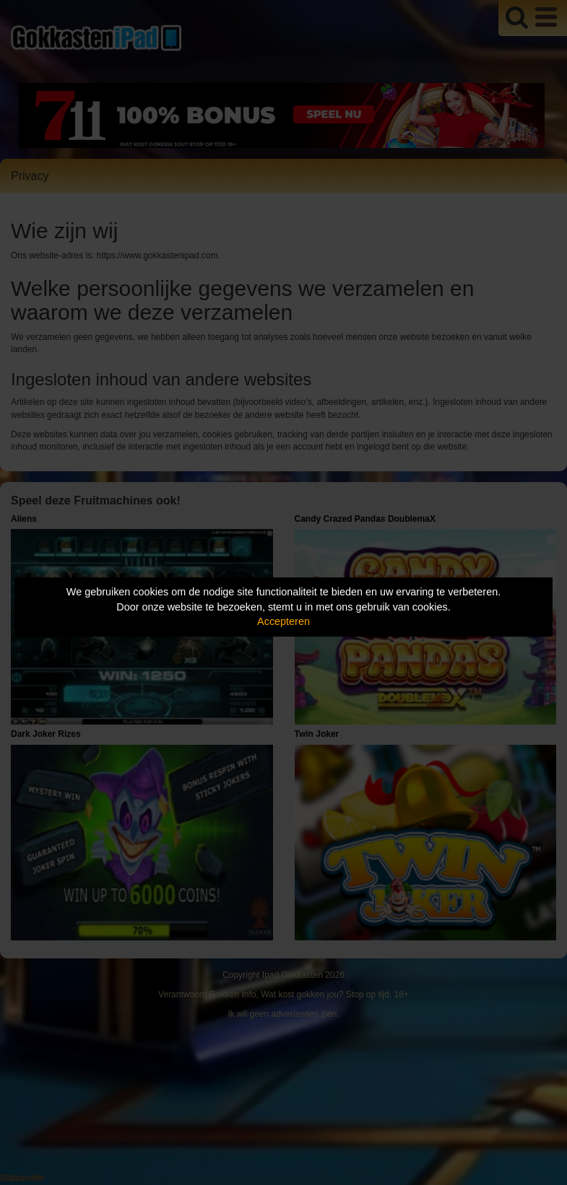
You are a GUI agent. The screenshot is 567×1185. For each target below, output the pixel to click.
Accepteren (283, 621)
